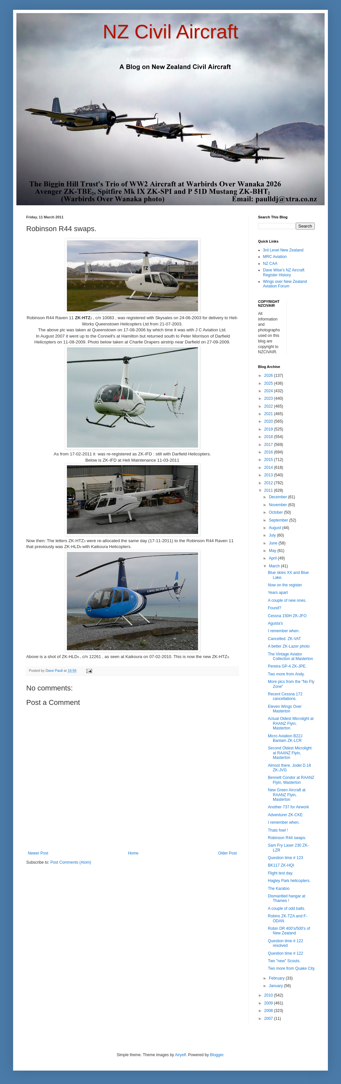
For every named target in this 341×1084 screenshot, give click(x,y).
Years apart (278, 592)
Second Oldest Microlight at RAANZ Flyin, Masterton (289, 753)
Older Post (227, 853)
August (275, 527)
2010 (269, 995)
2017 (269, 444)
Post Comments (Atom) (70, 862)
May (273, 550)
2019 (269, 429)
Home (133, 853)
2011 (269, 490)
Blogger (216, 1055)
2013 (269, 475)
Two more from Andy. (286, 674)
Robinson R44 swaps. (287, 838)
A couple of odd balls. (286, 908)
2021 (269, 414)
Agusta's (275, 623)
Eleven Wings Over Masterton (285, 708)
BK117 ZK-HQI (281, 865)
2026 (269, 375)
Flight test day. (280, 873)
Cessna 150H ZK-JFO (287, 616)
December (278, 497)
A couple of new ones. (287, 600)
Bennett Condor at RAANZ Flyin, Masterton (291, 779)
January (276, 985)
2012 (269, 483)
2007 (269, 1018)
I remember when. (284, 631)
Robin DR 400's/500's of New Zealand (289, 930)
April (273, 558)
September (279, 520)
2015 (269, 459)
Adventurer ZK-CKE (285, 815)
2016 (269, 452)
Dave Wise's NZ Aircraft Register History (283, 272)
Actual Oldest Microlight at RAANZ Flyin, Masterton (290, 723)
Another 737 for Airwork (288, 807)
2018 (269, 436)
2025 (269, 383)
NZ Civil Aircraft (170, 32)
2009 (269, 1003)
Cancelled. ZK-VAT (284, 638)
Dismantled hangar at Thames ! (286, 898)
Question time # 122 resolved (285, 943)
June (273, 543)
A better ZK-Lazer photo (289, 646)
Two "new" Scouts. (284, 961)
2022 (269, 406)
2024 (269, 391)
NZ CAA (270, 263)
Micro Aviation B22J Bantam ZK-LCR (285, 738)
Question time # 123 (285, 857)
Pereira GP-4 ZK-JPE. (287, 666)
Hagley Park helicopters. (289, 880)
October (276, 512)
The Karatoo (279, 888)
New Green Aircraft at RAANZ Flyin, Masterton (287, 795)
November (278, 505)
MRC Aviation (275, 256)
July (273, 535)
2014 (269, 467)
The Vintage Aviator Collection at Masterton (290, 656)
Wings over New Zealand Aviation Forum (285, 283)
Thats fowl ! (278, 830)
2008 (269, 1010)
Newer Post (38, 853)
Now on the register (285, 585)
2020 (269, 421)
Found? (274, 608)
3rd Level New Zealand (283, 250)
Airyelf (180, 1055)
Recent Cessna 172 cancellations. (285, 696)
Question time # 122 (285, 953)
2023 (269, 398)
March (275, 566)
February (277, 978)
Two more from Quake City (291, 968)
